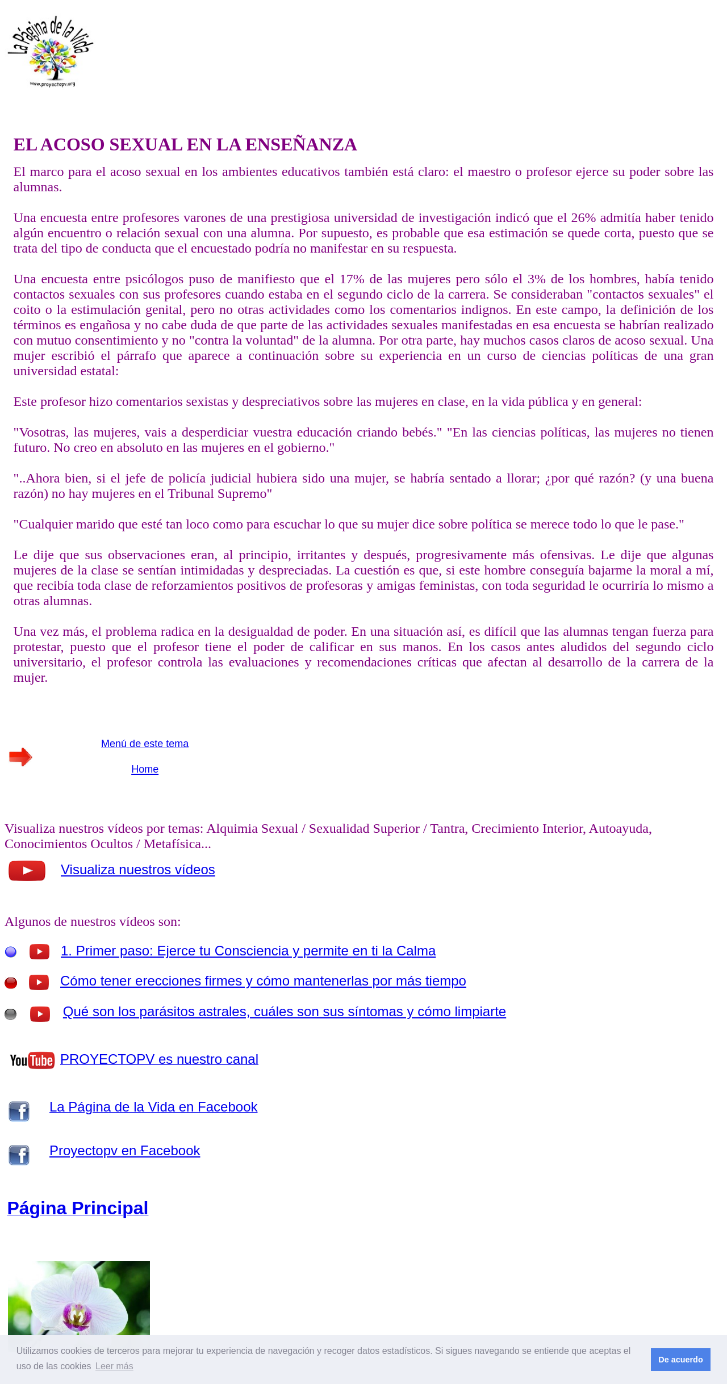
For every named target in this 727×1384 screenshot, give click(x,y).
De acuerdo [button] (680, 1359)
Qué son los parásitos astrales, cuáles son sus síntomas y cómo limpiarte (284, 1011)
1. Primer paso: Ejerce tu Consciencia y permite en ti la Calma (248, 950)
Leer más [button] (114, 1366)
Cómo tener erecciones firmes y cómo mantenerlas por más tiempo (263, 980)
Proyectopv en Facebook (124, 1150)
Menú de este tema (145, 743)
